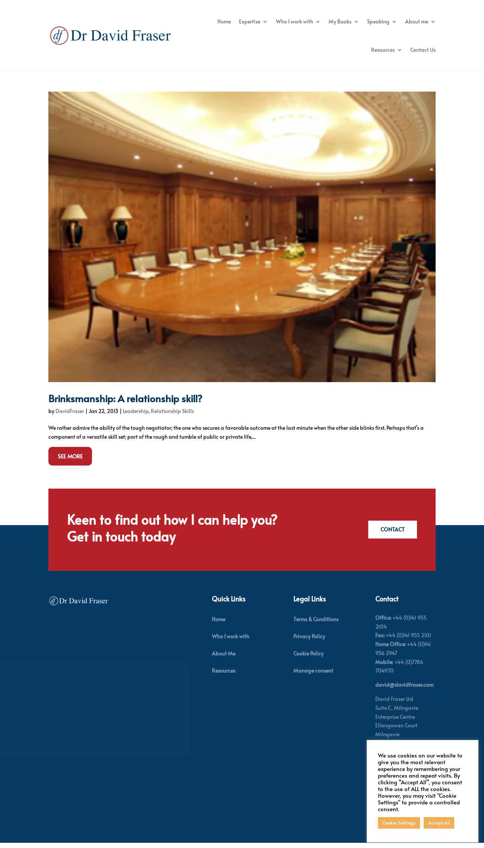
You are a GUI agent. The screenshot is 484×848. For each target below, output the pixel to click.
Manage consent (313, 681)
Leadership (135, 421)
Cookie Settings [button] (398, 822)
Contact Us (423, 49)
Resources (383, 49)
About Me (223, 663)
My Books (340, 21)
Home (224, 21)
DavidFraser (69, 421)
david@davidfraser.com (404, 695)
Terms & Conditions (315, 629)
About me (416, 21)
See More (70, 466)
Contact (392, 539)
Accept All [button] (439, 822)
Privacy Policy (309, 646)
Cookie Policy (308, 663)
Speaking (378, 21)
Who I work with (294, 21)
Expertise (249, 21)
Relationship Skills (172, 421)
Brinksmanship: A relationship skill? (125, 408)
